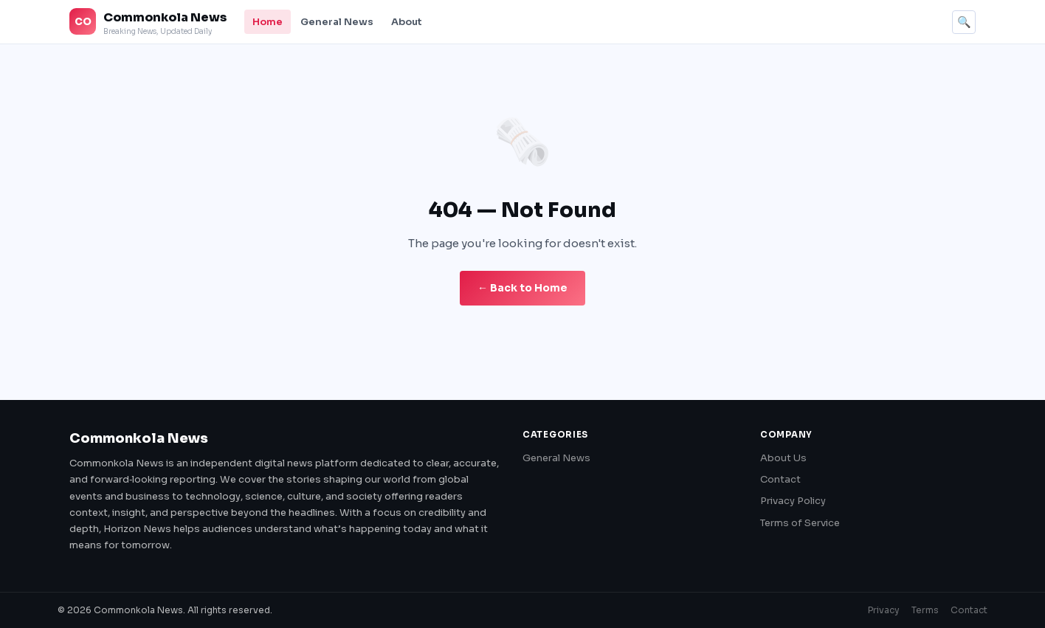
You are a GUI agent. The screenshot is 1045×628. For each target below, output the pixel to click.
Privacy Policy (793, 500)
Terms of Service (800, 523)
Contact (780, 479)
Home (267, 21)
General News (336, 21)
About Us (783, 458)
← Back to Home (522, 287)
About (406, 21)
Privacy (884, 609)
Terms (925, 609)
